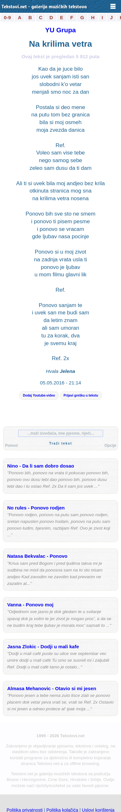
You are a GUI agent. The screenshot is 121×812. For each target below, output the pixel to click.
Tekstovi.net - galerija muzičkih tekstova (44, 7)
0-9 (7, 17)
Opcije (110, 445)
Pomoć (11, 445)
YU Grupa (60, 30)
